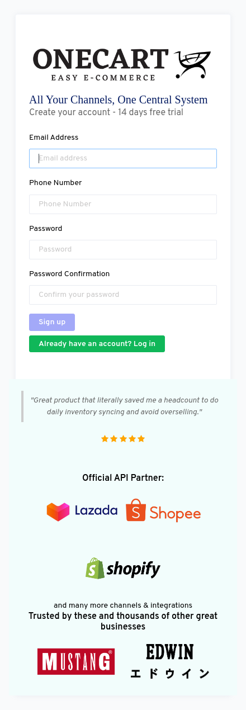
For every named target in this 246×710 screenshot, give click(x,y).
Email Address (53, 138)
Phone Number (55, 183)
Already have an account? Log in (97, 344)
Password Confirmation (69, 274)
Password (45, 229)
